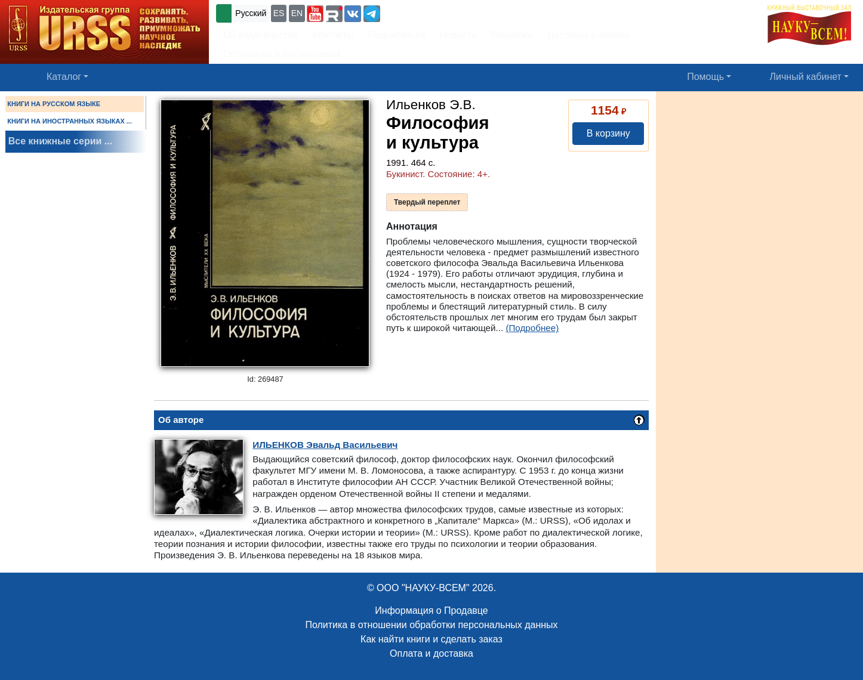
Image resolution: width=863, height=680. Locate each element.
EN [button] (297, 13)
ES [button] (279, 13)
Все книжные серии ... (60, 141)
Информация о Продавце (431, 610)
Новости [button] (458, 35)
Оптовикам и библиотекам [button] (281, 54)
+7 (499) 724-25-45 (426, 12)
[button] (315, 13)
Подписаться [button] (397, 35)
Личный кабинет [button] (806, 77)
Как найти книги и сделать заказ (431, 639)
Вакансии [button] (512, 35)
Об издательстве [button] (260, 35)
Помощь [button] (705, 77)
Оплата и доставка (431, 653)
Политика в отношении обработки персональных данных (431, 625)
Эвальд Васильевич (324, 445)
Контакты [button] (333, 35)
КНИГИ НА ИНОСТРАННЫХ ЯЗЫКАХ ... (69, 121)
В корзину (608, 133)
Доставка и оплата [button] (588, 35)
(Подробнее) (532, 328)
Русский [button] (250, 13)
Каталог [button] (64, 77)
